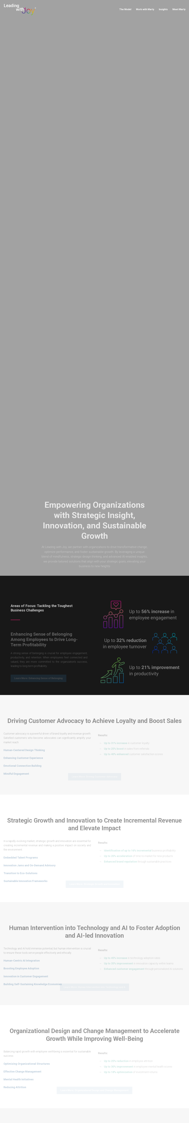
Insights (163, 9)
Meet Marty (178, 9)
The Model (125, 9)
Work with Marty (145, 9)
